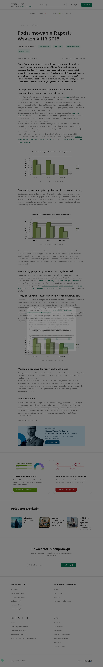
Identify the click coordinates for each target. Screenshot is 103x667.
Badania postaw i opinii (19, 627)
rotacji (67, 97)
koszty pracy (24, 51)
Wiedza (33, 13)
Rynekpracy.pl (18, 584)
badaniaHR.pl (16, 601)
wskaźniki (57, 13)
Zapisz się (68, 565)
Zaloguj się (74, 5)
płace (40, 280)
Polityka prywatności (61, 638)
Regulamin (58, 642)
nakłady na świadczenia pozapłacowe (63, 280)
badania (44, 13)
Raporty (70, 13)
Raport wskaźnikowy (18, 631)
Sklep (13, 623)
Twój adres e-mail (35, 565)
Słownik (57, 597)
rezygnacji (76, 113)
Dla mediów (58, 627)
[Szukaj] (64, 4)
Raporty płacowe (17, 634)
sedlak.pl (14, 589)
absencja (58, 47)
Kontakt (87, 5)
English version (59, 646)
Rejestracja (58, 631)
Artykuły (35, 25)
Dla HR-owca (44, 47)
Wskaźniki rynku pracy (62, 601)
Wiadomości (58, 593)
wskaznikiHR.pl (16, 605)
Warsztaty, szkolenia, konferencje (23, 638)
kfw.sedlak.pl (16, 609)
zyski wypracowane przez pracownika (57, 286)
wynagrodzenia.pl (17, 593)
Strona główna (23, 25)
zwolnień (21, 116)
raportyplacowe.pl (17, 597)
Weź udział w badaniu (25, 490)
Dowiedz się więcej (66, 490)
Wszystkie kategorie (26, 47)
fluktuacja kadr (73, 47)
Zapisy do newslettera (62, 634)
